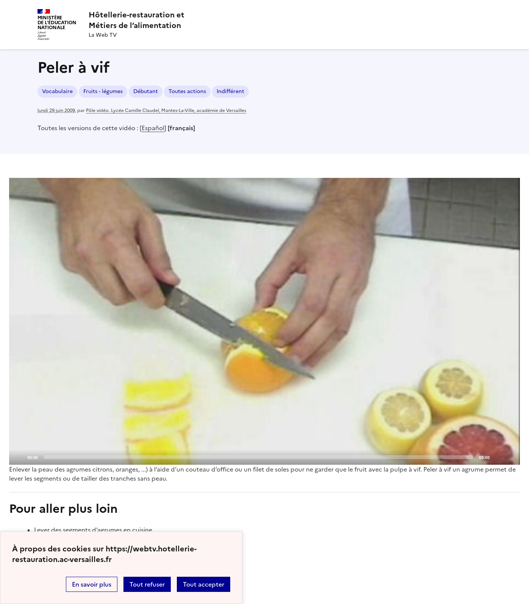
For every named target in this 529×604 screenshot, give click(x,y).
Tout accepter (203, 584)
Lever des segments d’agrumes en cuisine (93, 529)
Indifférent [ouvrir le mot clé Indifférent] (230, 91)
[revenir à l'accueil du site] (136, 20)
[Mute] (497, 456)
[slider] (258, 457)
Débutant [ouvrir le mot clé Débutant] (145, 91)
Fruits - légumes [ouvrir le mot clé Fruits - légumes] (103, 91)
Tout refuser (147, 584)
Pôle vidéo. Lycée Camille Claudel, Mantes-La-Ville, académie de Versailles (166, 110)
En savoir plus (91, 584)
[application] (264, 321)
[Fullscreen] (509, 456)
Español (153, 127)
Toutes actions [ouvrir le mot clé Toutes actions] (187, 91)
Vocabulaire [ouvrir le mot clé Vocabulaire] (57, 91)
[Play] (265, 321)
